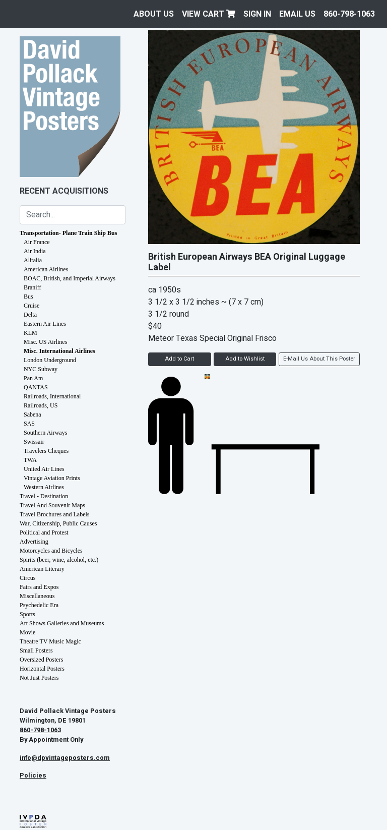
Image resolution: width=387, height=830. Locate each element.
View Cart (208, 14)
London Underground (50, 360)
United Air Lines (44, 468)
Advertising (34, 541)
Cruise (31, 305)
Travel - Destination (44, 496)
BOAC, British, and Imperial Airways (69, 278)
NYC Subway (40, 369)
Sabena (32, 414)
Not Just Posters (39, 677)
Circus (27, 577)
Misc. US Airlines (45, 341)
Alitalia (33, 260)
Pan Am (33, 378)
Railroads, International (52, 396)
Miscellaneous (37, 596)
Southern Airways (45, 432)
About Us (154, 14)
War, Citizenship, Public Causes (58, 523)
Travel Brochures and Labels (55, 514)
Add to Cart (179, 358)
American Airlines (46, 269)
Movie (27, 632)
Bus (28, 296)
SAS (29, 423)
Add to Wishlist (245, 358)
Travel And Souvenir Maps (52, 505)
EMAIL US (297, 14)
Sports (27, 614)
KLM (30, 332)
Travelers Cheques (46, 450)
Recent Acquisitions (64, 191)
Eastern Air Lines (45, 323)
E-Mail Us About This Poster (319, 358)
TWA (30, 459)
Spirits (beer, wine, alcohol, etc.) (59, 559)
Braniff (32, 287)
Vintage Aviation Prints (52, 478)
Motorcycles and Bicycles (51, 550)
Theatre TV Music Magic (50, 641)
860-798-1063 (349, 14)
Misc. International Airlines (59, 350)
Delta (30, 314)
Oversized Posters (41, 659)
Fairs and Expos (39, 586)
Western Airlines (44, 487)
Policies (33, 775)
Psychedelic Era (39, 605)
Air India (35, 251)
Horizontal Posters (42, 668)
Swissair (34, 441)
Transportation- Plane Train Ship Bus (68, 232)
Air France (37, 242)
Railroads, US (40, 405)
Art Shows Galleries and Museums (62, 623)
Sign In (257, 14)
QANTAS (36, 387)
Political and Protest (44, 532)
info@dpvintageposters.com (65, 757)
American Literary (42, 568)
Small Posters (36, 650)
